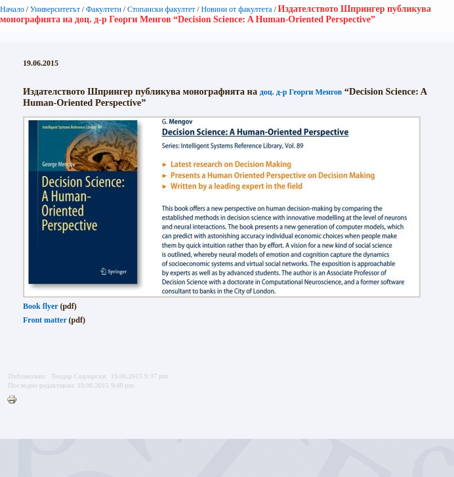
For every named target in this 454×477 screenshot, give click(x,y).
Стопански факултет (161, 9)
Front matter (45, 320)
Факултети (103, 9)
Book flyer (40, 306)
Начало (12, 9)
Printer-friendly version (15, 400)
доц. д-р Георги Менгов (301, 92)
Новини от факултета (236, 9)
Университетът (55, 9)
